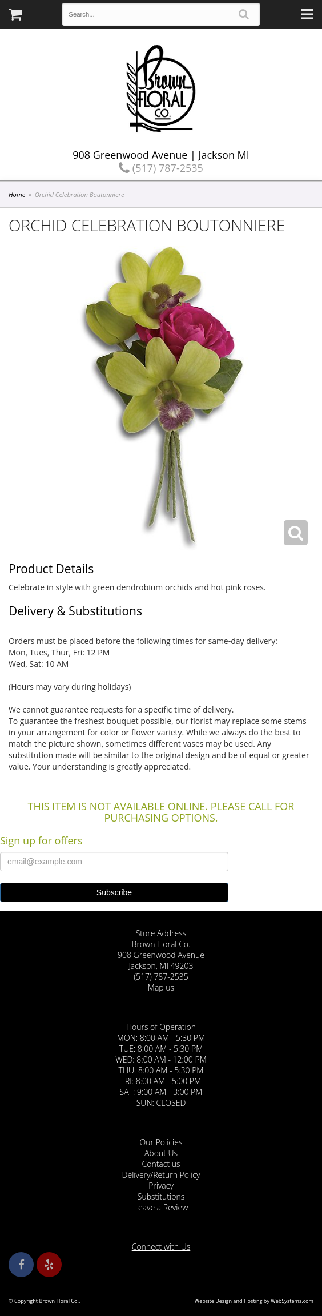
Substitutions (161, 1196)
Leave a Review (161, 1207)
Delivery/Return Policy (161, 1174)
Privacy (161, 1185)
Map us (161, 987)
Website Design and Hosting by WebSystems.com (254, 1301)
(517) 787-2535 (161, 168)
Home (17, 194)
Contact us (161, 1163)
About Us (161, 1153)
